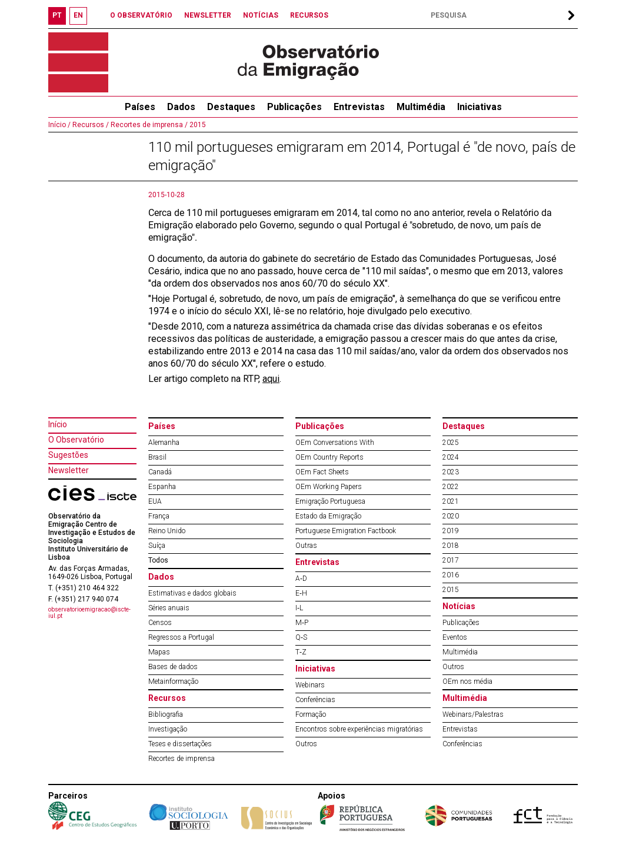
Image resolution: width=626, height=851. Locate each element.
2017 (450, 560)
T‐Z (301, 652)
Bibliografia (165, 714)
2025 (450, 442)
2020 (450, 516)
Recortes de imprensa (181, 758)
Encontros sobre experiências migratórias (359, 729)
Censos (160, 623)
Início (57, 424)
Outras (306, 545)
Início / (59, 125)
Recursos (167, 698)
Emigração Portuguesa (330, 501)
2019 (450, 531)
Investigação (167, 729)
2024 (450, 457)
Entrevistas (359, 106)
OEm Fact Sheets (322, 472)
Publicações (294, 106)
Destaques (231, 106)
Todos (158, 560)
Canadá (160, 472)
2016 (450, 575)
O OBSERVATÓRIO (141, 15)
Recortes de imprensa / (148, 125)
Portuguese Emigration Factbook (345, 531)
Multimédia (421, 106)
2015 (197, 125)
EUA (155, 501)
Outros (306, 744)
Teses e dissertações (180, 744)
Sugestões (68, 455)
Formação (310, 714)
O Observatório (76, 439)
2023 (450, 472)
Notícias (458, 606)
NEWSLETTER (207, 15)
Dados (181, 106)
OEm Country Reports (329, 457)
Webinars (310, 685)
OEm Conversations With (334, 442)
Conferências (315, 700)
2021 (450, 501)
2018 (450, 545)
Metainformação (173, 681)
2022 (450, 487)
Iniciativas (479, 106)
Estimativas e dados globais (192, 593)
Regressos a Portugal (181, 637)
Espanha (162, 487)
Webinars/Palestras (473, 714)
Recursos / (90, 125)
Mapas (159, 652)
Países (161, 426)
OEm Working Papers (328, 487)
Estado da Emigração (328, 516)
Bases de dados (173, 667)
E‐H (301, 593)
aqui (270, 378)
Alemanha (163, 442)
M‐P (301, 623)
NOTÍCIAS (260, 15)
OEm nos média (467, 681)
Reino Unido (166, 531)
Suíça (156, 545)
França (158, 516)
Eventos (454, 637)
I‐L (299, 608)
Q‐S (301, 637)
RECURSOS (309, 15)
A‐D (301, 578)
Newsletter (68, 470)
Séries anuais (168, 608)
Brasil (157, 457)
